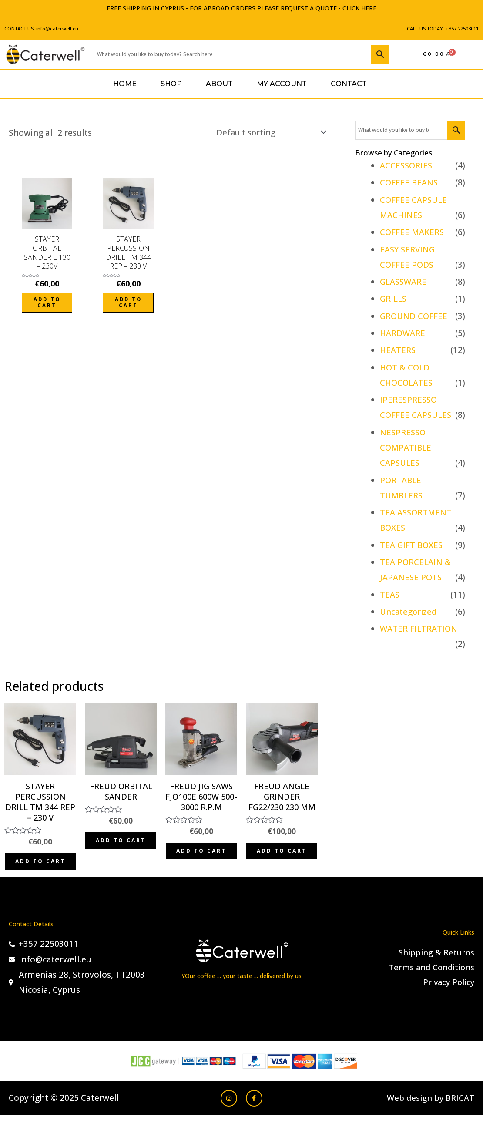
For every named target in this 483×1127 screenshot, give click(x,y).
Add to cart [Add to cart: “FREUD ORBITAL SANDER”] (121, 847)
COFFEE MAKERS (412, 232)
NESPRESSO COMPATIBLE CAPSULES (406, 448)
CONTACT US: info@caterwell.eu (41, 28)
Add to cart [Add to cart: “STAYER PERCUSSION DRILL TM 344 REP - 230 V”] (128, 303)
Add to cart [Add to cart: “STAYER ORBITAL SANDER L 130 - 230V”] (47, 303)
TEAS (390, 594)
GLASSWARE (404, 281)
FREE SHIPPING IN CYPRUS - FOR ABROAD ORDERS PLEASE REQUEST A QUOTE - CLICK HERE (241, 8)
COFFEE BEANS (409, 182)
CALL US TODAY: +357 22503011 (443, 28)
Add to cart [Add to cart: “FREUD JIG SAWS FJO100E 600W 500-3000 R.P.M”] (201, 858)
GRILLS (394, 298)
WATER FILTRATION (419, 628)
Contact (349, 84)
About (219, 84)
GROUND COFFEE (414, 316)
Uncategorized (409, 611)
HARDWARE (403, 333)
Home (125, 84)
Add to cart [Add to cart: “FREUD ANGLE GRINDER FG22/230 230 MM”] (282, 858)
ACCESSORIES (407, 165)
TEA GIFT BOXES (412, 545)
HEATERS (398, 350)
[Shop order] (267, 133)
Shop (171, 84)
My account (282, 84)
